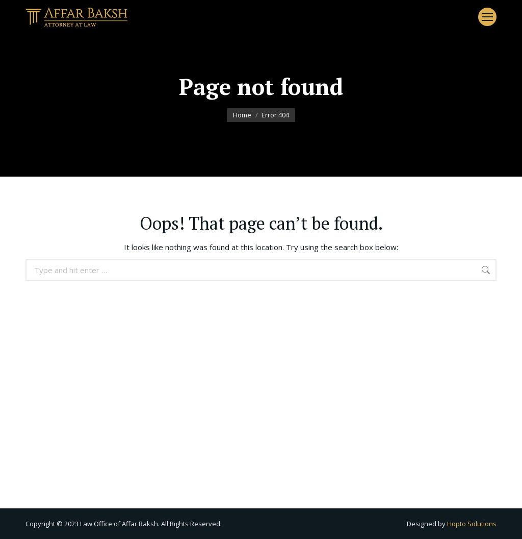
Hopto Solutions (472, 523)
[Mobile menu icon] (487, 17)
